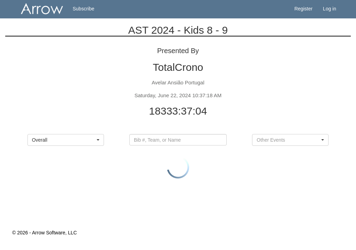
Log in (329, 8)
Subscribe (83, 8)
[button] (65, 140)
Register (303, 8)
